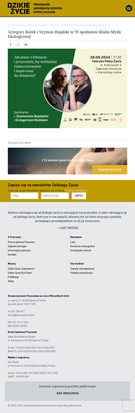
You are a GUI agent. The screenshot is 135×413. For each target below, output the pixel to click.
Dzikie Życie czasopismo (21, 268)
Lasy (72, 242)
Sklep (11, 281)
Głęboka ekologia (17, 246)
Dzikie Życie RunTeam (20, 272)
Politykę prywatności (76, 190)
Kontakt (12, 254)
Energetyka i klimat (80, 250)
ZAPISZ (79, 195)
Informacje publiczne (19, 250)
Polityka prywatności (81, 272)
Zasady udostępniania (82, 268)
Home (22, 25)
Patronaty (31, 25)
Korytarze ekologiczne (82, 246)
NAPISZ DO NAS (109, 170)
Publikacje (13, 277)
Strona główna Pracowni (21, 242)
